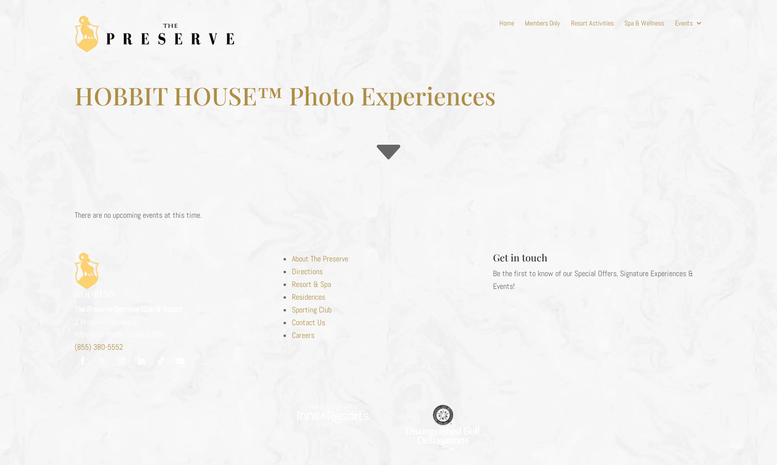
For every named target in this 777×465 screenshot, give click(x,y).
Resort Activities (592, 23)
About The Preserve (320, 259)
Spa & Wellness (644, 23)
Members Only (542, 23)
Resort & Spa (311, 284)
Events (684, 23)
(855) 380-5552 (99, 347)
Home (506, 23)
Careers (303, 335)
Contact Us (308, 322)
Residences (308, 297)
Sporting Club (312, 310)
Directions (307, 271)
